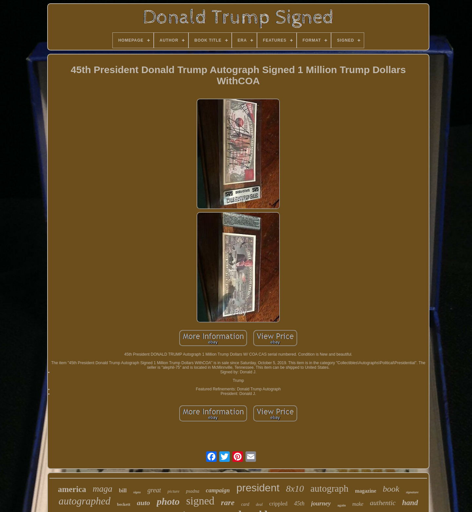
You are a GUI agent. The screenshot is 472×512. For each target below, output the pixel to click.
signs (137, 492)
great (154, 490)
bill (123, 490)
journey (321, 503)
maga (102, 489)
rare (227, 502)
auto (143, 503)
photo (168, 501)
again (341, 505)
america (72, 489)
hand (410, 503)
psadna (192, 491)
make (358, 504)
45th (299, 503)
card (245, 504)
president (258, 488)
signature (412, 492)
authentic (383, 503)
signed (200, 501)
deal (259, 504)
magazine (365, 491)
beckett (123, 504)
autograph (329, 488)
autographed (84, 501)
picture (173, 491)
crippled (278, 504)
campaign (218, 490)
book (391, 489)
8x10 (295, 488)
